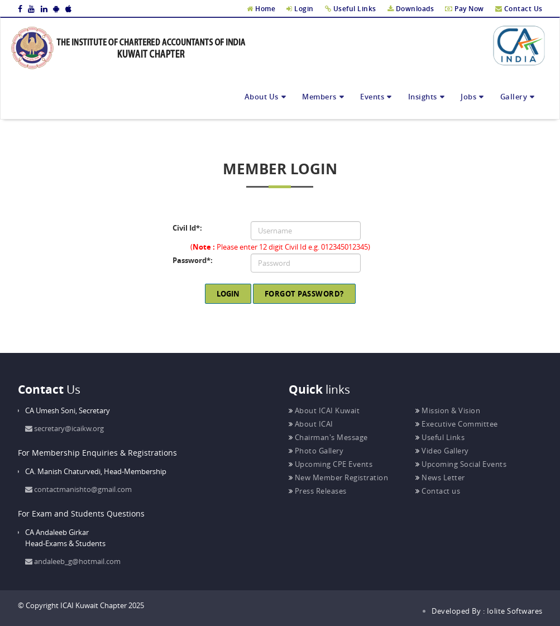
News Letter (440, 477)
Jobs (468, 97)
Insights (422, 97)
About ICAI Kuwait (324, 410)
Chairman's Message (328, 437)
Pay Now (464, 8)
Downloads (410, 8)
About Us (262, 97)
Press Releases (318, 491)
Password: (194, 260)
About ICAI (311, 424)
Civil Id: (189, 228)
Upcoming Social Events (460, 464)
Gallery (514, 97)
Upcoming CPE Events (331, 464)
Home (261, 8)
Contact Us (519, 8)
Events (372, 97)
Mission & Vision (447, 410)
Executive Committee (456, 424)
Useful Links (350, 8)
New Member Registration (339, 477)
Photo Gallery (316, 451)
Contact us (437, 491)
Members (319, 97)
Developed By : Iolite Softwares (487, 611)
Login (300, 8)
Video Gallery (442, 451)
